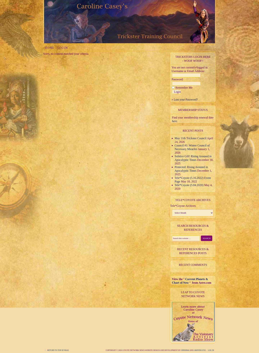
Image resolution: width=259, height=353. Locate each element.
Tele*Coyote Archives (183, 205)
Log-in (63, 47)
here (174, 121)
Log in (211, 350)
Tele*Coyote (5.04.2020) (189, 185)
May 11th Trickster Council (190, 138)
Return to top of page (58, 350)
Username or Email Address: (188, 71)
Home (49, 47)
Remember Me (184, 87)
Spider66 (185, 350)
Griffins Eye (200, 350)
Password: (177, 79)
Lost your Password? (186, 99)
